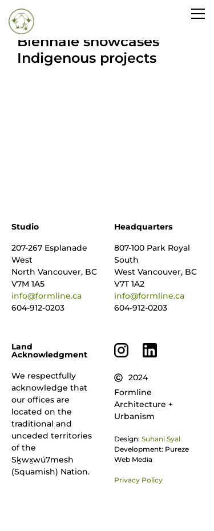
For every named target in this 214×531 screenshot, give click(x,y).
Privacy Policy (138, 480)
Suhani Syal (161, 439)
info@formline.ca (46, 296)
